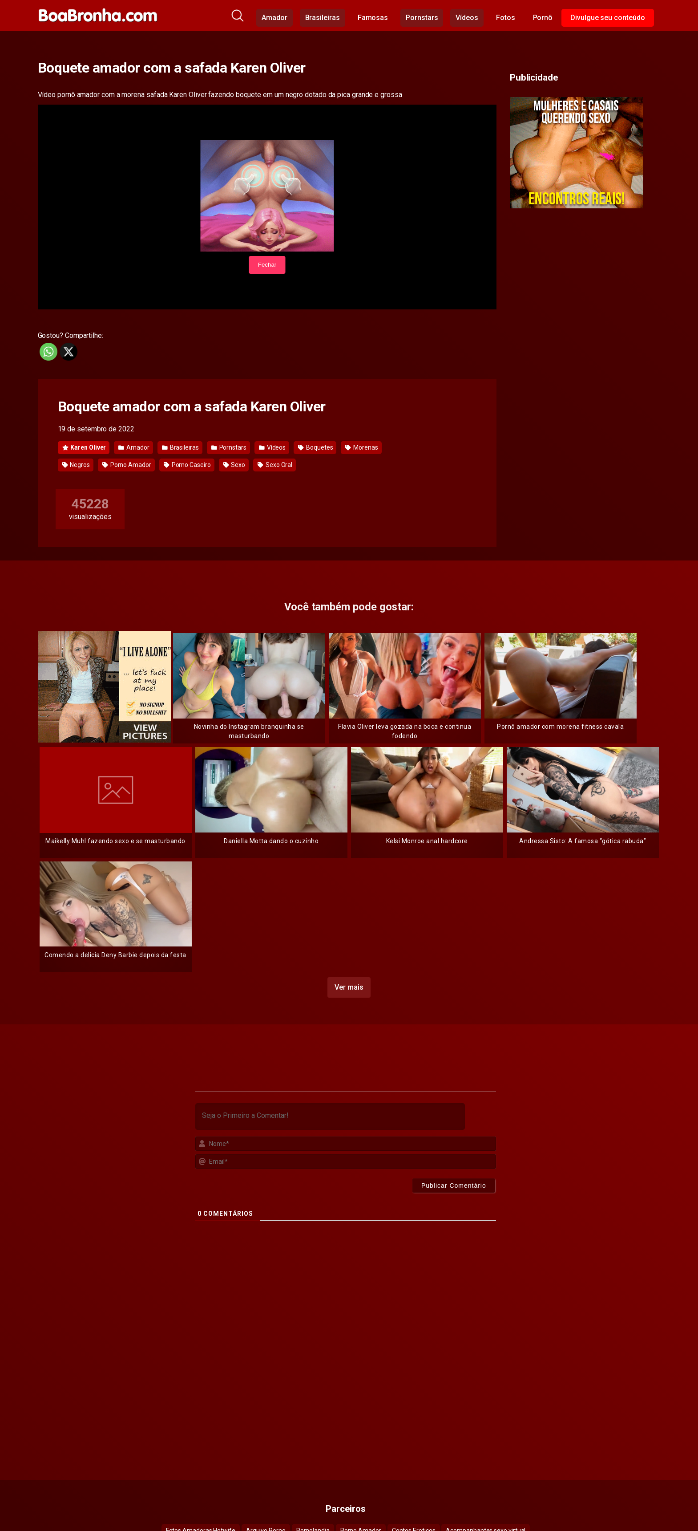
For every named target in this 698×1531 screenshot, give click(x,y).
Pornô (543, 17)
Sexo (234, 464)
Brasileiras (322, 17)
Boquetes (315, 447)
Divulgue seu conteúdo (607, 17)
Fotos (505, 17)
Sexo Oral (275, 464)
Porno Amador (126, 464)
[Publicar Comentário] (453, 1185)
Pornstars (422, 17)
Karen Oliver (84, 447)
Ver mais (349, 987)
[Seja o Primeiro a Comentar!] (330, 1116)
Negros (76, 464)
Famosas (373, 17)
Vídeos (467, 17)
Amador (274, 17)
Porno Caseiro (187, 464)
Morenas (361, 447)
